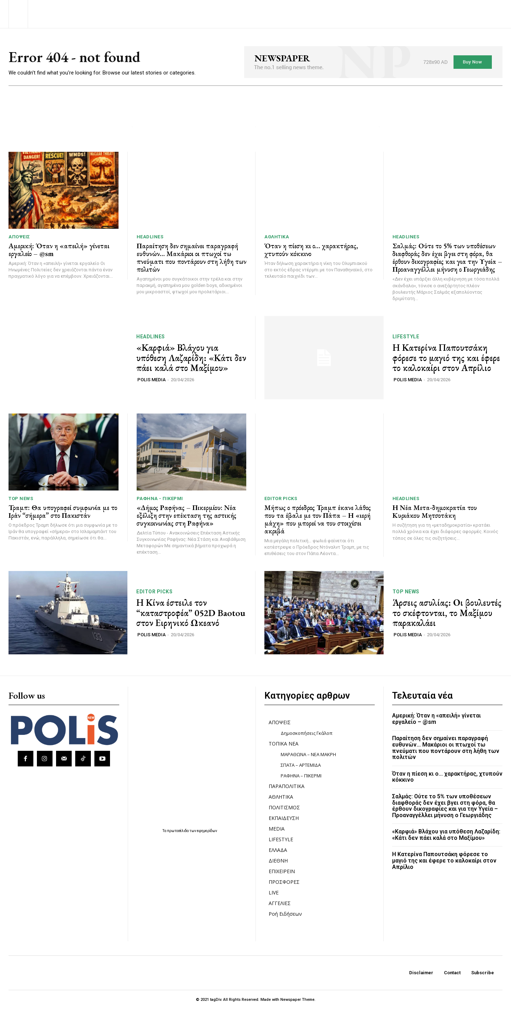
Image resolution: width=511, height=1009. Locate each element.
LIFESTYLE (405, 336)
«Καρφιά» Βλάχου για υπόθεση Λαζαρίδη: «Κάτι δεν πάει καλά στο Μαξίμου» (191, 358)
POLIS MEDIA (151, 379)
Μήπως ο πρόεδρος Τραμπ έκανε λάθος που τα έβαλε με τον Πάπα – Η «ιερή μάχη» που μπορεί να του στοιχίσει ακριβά (317, 519)
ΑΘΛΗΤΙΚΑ (276, 236)
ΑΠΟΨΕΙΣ (19, 236)
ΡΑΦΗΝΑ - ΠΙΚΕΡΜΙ (160, 498)
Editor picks (280, 498)
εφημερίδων (207, 831)
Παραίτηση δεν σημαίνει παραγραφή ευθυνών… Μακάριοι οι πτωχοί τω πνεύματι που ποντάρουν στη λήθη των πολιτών (191, 257)
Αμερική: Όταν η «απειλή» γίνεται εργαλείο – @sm (59, 249)
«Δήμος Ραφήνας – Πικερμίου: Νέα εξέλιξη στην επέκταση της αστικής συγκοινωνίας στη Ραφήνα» (186, 515)
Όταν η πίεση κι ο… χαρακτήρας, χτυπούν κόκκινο (311, 249)
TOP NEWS (21, 498)
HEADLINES (150, 236)
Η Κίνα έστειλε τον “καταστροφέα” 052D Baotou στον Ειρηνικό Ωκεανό (190, 613)
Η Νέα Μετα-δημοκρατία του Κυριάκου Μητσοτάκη (434, 511)
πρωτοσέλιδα (178, 831)
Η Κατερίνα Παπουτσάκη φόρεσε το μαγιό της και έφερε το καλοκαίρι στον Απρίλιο (446, 358)
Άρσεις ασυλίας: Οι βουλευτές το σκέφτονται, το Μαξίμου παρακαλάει (446, 613)
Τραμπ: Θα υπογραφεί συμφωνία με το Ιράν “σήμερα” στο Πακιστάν (63, 511)
